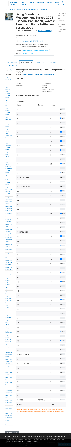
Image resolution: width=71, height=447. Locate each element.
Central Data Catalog (15, 9)
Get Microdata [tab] (53, 62)
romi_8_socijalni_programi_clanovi (8, 262)
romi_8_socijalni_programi (8, 255)
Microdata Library (13, 3)
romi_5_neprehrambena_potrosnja (8, 239)
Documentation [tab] (40, 62)
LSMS (23, 9)
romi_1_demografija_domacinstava (8, 208)
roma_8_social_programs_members (8, 415)
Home (6, 9)
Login (63, 3)
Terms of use (57, 3)
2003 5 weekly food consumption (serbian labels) (38, 74)
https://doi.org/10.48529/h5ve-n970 (32, 41)
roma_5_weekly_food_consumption (8, 390)
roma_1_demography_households (8, 361)
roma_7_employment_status (8, 402)
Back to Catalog (12, 432)
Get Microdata (45, 31)
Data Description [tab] (26, 62)
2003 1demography (8, 273)
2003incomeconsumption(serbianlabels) (8, 191)
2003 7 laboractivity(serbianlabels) (7, 156)
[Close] (69, 435)
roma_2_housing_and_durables (8, 367)
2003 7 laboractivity (7, 322)
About (32, 2)
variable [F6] (43, 9)
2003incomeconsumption (8, 346)
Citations (49, 2)
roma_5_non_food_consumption (8, 384)
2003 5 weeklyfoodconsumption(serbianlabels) (8, 135)
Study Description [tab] (12, 62)
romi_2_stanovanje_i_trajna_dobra (8, 215)
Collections (40, 2)
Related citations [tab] (12, 65)
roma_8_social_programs (8, 408)
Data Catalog (24, 3)
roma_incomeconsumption (8, 422)
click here (35, 441)
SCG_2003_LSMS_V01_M (32, 9)
